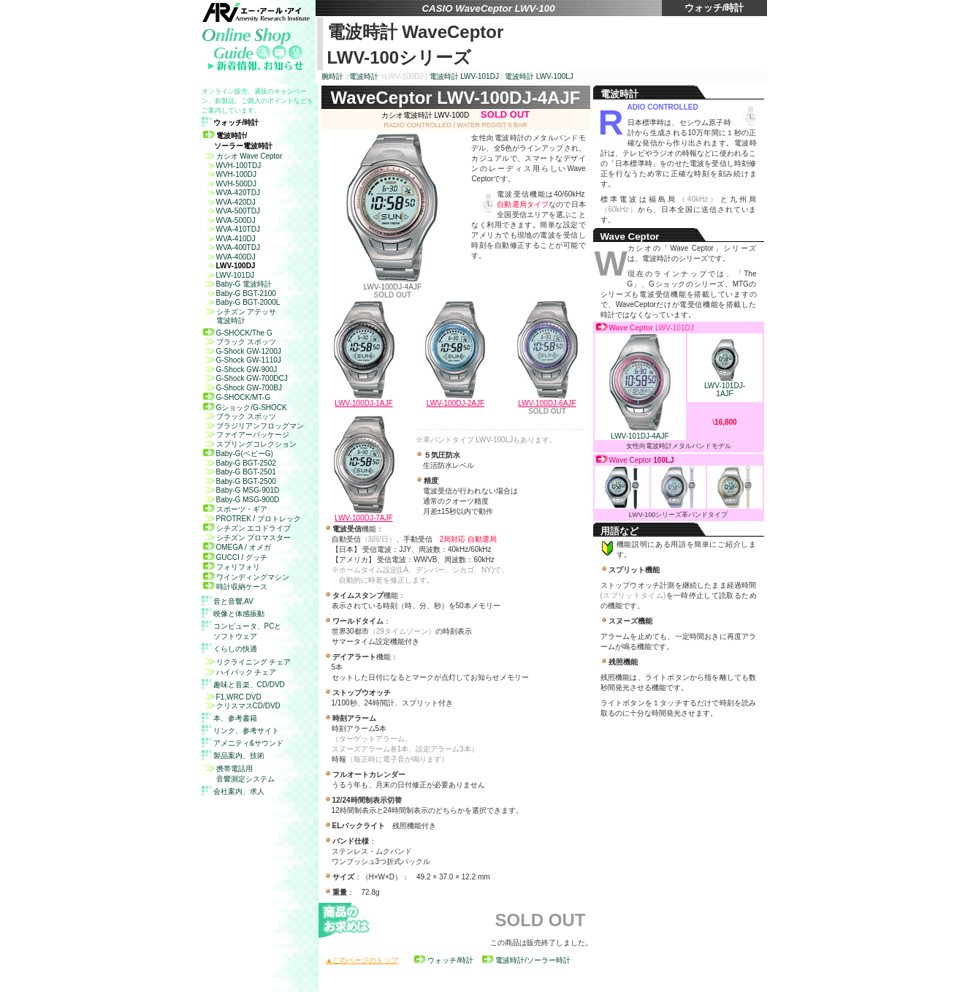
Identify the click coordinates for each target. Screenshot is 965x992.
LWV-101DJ (229, 275)
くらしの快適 (235, 649)
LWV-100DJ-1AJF (363, 403)
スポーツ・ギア (235, 509)
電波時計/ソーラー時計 (526, 960)
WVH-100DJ (230, 174)
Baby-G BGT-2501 (239, 472)
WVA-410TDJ (231, 229)
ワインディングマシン (246, 577)
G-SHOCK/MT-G (236, 397)
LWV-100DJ (229, 266)
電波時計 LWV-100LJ (539, 76)
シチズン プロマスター (247, 538)
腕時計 (332, 76)
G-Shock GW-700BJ (242, 388)
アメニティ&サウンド (248, 743)
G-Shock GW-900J (240, 370)
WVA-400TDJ (231, 247)
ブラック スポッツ (240, 342)
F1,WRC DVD (232, 697)
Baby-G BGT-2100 (239, 293)
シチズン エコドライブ (247, 528)
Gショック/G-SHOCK (245, 408)
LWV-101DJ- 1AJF (724, 386)
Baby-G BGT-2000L (242, 302)
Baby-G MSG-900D (241, 500)
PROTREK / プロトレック (252, 519)
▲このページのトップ (362, 960)
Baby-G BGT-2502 (239, 463)
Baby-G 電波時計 (237, 284)
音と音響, (233, 601)
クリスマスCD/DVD (242, 706)
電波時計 (363, 76)
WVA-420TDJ (231, 193)
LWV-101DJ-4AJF (640, 432)
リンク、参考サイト (246, 731)
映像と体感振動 (238, 614)
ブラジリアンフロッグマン (253, 426)
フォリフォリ (231, 567)
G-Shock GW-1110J (242, 360)
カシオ (243, 156)
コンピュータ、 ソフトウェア (247, 631)
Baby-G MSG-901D (241, 490)
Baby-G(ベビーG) (238, 454)
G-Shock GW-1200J (242, 351)
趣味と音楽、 (249, 685)
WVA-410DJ (229, 239)
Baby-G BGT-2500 (239, 481)
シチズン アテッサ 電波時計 (240, 316)
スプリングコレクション (250, 444)
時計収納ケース (235, 587)
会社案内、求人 (238, 791)
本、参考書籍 (235, 718)
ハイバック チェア (240, 672)
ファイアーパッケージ (246, 435)
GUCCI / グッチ (235, 557)
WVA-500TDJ (231, 211)
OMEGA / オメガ (237, 547)
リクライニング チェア (247, 662)
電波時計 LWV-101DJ (464, 76)
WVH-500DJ (230, 184)
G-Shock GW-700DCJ (245, 378)
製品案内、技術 (238, 755)
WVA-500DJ (229, 220)
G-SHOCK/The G (237, 333)
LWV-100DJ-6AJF (547, 403)
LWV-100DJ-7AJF (363, 518)
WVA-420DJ (229, 202)
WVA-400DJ (229, 257)
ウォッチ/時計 (443, 960)
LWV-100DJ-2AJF (455, 403)
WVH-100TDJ (232, 166)
